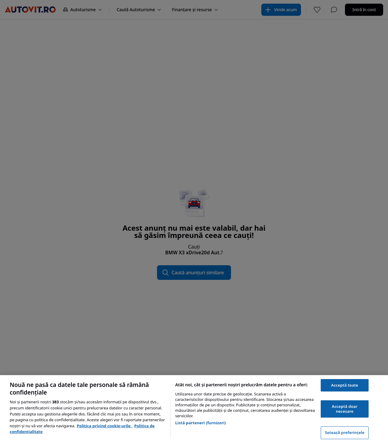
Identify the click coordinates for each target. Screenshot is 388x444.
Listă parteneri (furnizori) (200, 422)
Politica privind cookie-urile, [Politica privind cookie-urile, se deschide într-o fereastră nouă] (104, 426)
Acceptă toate (344, 385)
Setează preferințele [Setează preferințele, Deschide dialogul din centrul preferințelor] (344, 432)
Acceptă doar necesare (345, 409)
